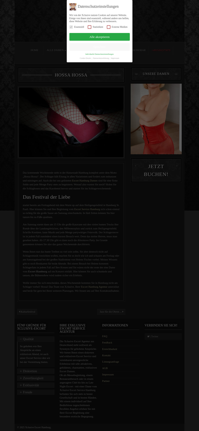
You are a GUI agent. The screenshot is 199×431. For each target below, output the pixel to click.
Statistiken (95, 27)
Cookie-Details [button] (85, 58)
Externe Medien (117, 27)
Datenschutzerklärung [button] (101, 58)
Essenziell (76, 27)
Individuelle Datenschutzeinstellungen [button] (99, 54)
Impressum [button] (115, 58)
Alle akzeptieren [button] (99, 37)
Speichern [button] (99, 46)
